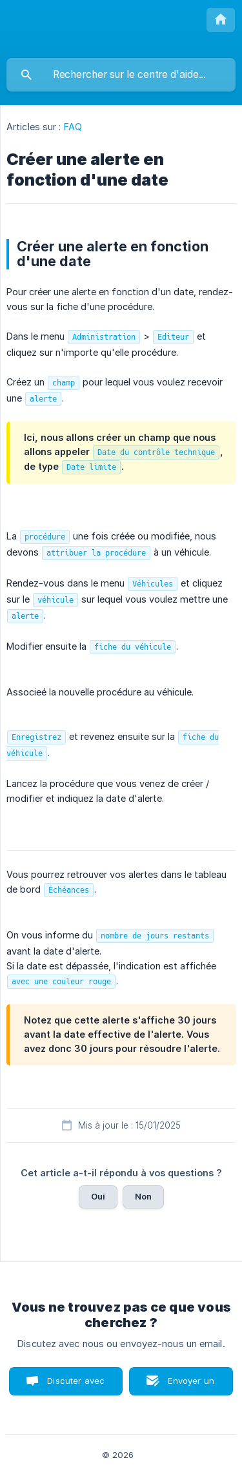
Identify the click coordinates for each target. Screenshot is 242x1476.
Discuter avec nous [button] (76, 1385)
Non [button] (143, 1196)
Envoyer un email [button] (191, 1385)
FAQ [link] (73, 126)
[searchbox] (121, 75)
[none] (221, 20)
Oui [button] (98, 1196)
